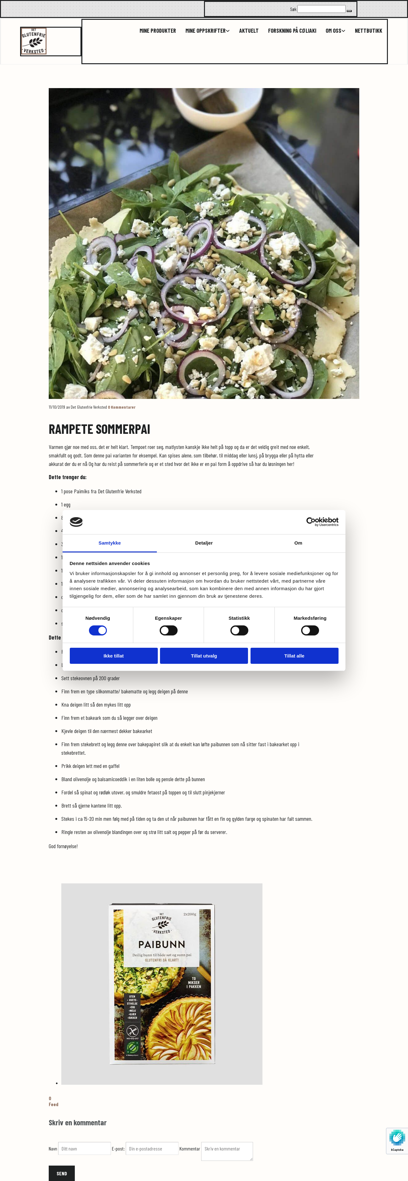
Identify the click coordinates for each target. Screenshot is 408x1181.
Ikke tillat (113, 655)
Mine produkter (158, 31)
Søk (293, 9)
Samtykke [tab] (110, 543)
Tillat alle (294, 655)
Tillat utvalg (204, 655)
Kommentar (190, 1148)
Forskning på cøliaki (292, 31)
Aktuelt (249, 31)
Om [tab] (298, 543)
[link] (203, 30)
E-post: (119, 1148)
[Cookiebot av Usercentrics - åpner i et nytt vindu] (311, 522)
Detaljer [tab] (204, 543)
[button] (349, 11)
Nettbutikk (368, 31)
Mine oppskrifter (205, 31)
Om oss (333, 31)
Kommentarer (121, 407)
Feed (53, 1104)
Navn (53, 1148)
